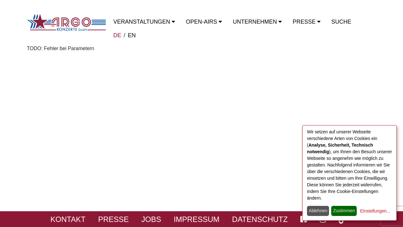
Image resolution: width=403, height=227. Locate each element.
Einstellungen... (375, 210)
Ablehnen (318, 210)
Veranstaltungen (144, 22)
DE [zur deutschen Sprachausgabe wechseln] (117, 35)
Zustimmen (344, 210)
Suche (341, 22)
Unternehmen (257, 22)
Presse (306, 22)
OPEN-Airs (204, 22)
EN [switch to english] (132, 35)
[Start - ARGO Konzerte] (66, 22)
